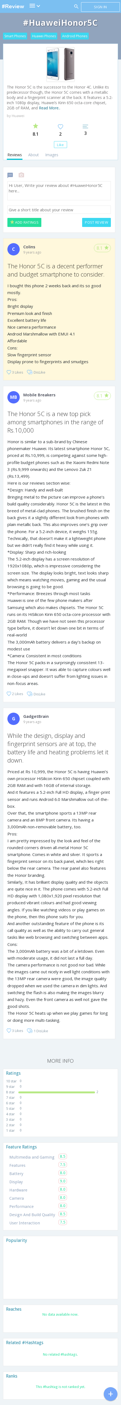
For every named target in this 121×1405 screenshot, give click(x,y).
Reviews (14, 154)
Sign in (100, 6)
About (33, 154)
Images (51, 154)
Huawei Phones (44, 36)
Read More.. (49, 107)
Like (60, 144)
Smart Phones (15, 36)
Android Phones (74, 36)
